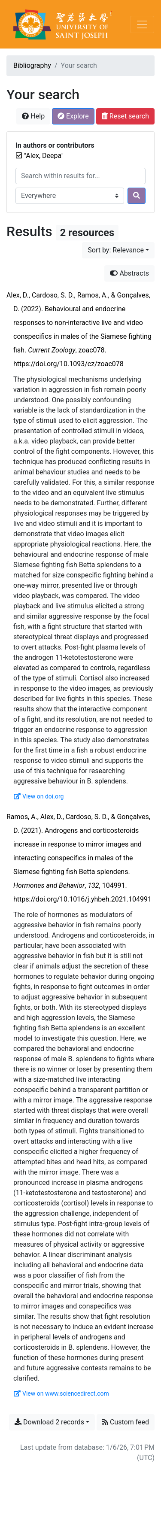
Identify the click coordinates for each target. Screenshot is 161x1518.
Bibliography (32, 65)
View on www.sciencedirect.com (61, 1393)
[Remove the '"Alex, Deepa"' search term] (44, 156)
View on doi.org (39, 796)
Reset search (125, 116)
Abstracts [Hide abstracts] (129, 273)
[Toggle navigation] (142, 24)
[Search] (137, 196)
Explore (73, 116)
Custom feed (125, 1422)
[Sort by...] (118, 250)
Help (33, 116)
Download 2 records (49, 1422)
